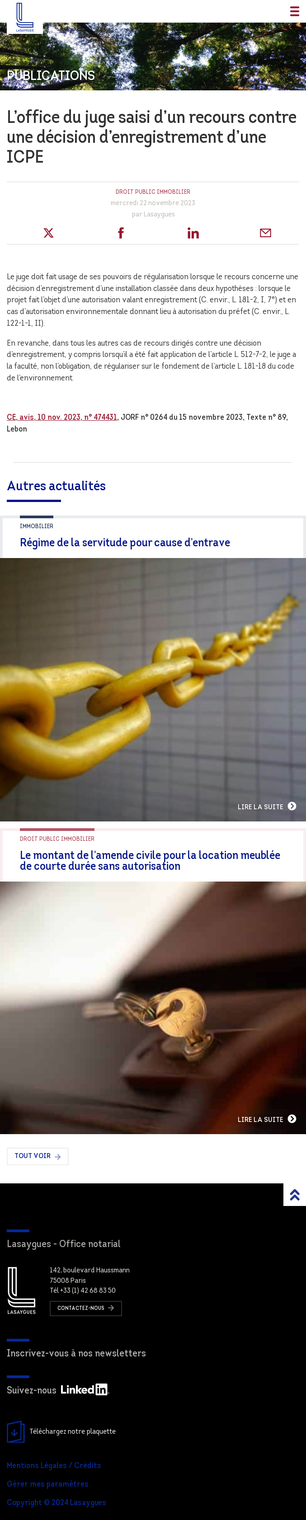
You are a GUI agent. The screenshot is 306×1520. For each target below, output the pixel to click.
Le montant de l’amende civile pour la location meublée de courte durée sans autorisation (150, 861)
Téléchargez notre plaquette (61, 1432)
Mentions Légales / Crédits (54, 1466)
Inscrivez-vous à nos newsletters (76, 1354)
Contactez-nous (85, 1307)
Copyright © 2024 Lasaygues (56, 1503)
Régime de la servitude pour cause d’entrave (125, 543)
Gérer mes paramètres (48, 1484)
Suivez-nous (58, 1391)
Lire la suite (267, 806)
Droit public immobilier (153, 192)
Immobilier (36, 527)
